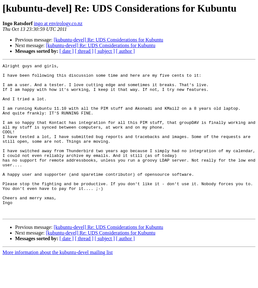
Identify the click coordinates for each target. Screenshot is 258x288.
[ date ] (66, 51)
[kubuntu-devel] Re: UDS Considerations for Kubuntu (108, 39)
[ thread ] (84, 51)
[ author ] (125, 51)
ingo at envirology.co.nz (58, 23)
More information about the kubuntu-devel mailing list (58, 282)
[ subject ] (105, 51)
